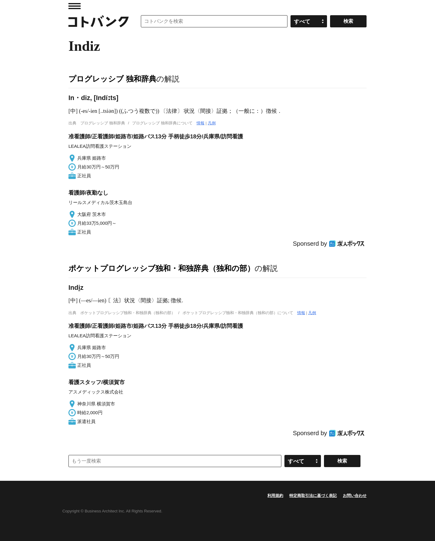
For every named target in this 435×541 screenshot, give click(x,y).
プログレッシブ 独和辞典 (112, 79)
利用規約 (275, 495)
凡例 (212, 123)
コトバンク (98, 21)
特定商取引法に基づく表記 (313, 495)
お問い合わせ (355, 495)
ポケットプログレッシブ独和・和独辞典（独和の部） (161, 268)
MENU (74, 6)
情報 (200, 123)
